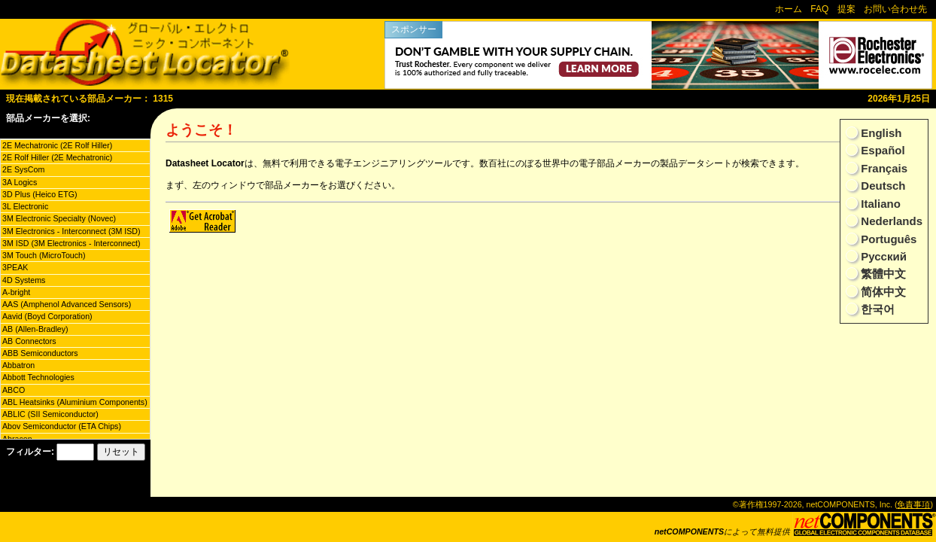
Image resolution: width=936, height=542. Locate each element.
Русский (882, 256)
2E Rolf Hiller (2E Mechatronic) (57, 157)
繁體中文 (882, 273)
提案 (846, 9)
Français (882, 168)
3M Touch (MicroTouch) (44, 255)
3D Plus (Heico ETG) (39, 194)
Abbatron (18, 365)
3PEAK (15, 267)
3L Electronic (25, 206)
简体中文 (882, 291)
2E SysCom (23, 169)
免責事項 (913, 504)
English (879, 132)
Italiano (879, 203)
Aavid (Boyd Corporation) (47, 316)
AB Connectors (29, 341)
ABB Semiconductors (40, 353)
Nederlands (890, 221)
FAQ (819, 9)
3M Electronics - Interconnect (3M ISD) (71, 231)
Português (887, 239)
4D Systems (23, 280)
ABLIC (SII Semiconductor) (50, 414)
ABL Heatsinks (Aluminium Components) (74, 401)
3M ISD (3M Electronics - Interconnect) (71, 243)
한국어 (876, 309)
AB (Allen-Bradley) (35, 328)
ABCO (13, 389)
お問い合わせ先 (895, 9)
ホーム (788, 9)
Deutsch (881, 185)
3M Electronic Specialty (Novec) (59, 218)
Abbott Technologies (38, 377)
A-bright (16, 292)
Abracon (17, 438)
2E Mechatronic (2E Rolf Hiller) (57, 145)
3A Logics (19, 182)
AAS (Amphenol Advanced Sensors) (66, 304)
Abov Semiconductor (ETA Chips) (61, 426)
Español (881, 150)
